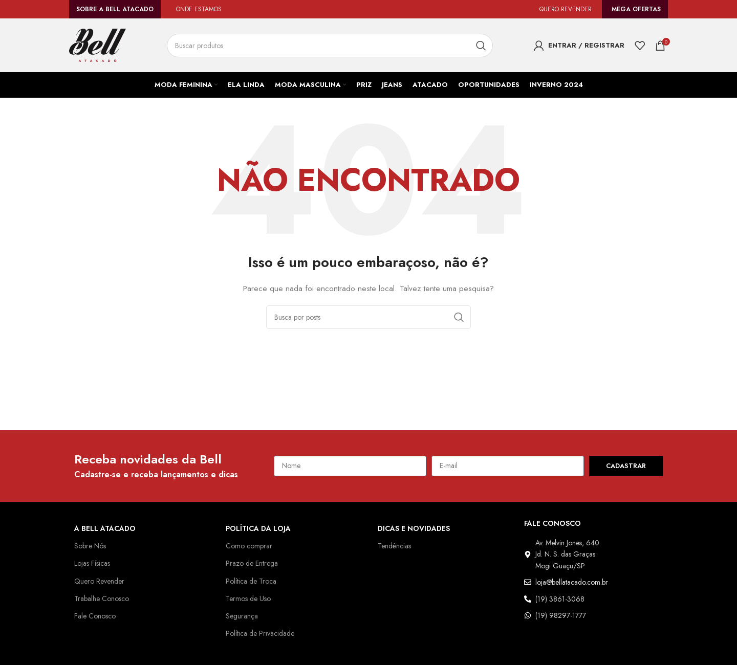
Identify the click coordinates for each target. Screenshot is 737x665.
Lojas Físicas (95, 563)
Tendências (396, 546)
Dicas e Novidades (414, 528)
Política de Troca (252, 581)
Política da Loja (259, 528)
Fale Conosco (96, 616)
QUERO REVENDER (563, 9)
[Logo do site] (97, 44)
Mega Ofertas (636, 9)
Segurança (243, 616)
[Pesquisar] (331, 45)
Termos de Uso (250, 598)
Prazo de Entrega (253, 563)
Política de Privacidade (262, 633)
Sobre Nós (91, 546)
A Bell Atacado (105, 528)
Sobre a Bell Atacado (114, 9)
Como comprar (249, 546)
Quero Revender (100, 581)
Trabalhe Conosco (103, 598)
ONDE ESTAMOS (199, 9)
